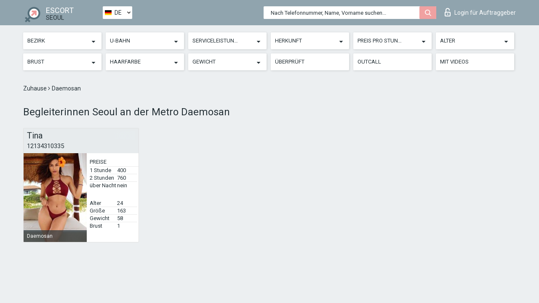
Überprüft (289, 61)
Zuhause (35, 88)
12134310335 (45, 146)
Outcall (369, 61)
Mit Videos (454, 61)
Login (480, 12)
